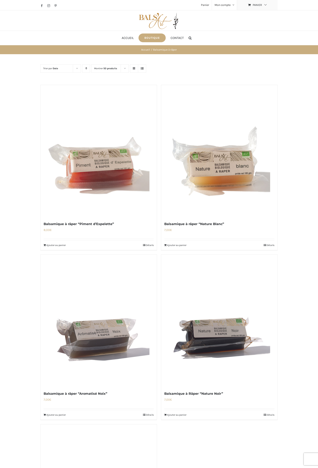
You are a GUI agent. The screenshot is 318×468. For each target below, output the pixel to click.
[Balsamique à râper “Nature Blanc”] (219, 151)
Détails (150, 245)
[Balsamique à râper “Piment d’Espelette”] (99, 151)
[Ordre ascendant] (86, 68)
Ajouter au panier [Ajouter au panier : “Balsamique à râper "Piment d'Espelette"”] (56, 245)
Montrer (105, 68)
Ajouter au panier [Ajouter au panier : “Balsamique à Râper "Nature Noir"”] (176, 414)
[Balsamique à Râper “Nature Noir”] (219, 321)
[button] (190, 38)
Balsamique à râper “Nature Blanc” (194, 224)
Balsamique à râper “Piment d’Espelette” (79, 224)
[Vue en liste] (142, 68)
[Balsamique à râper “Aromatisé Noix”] (99, 321)
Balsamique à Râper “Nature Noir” (193, 394)
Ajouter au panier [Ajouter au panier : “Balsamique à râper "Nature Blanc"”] (176, 245)
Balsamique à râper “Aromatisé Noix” (75, 394)
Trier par (50, 68)
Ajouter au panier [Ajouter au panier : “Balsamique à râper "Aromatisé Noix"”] (56, 414)
